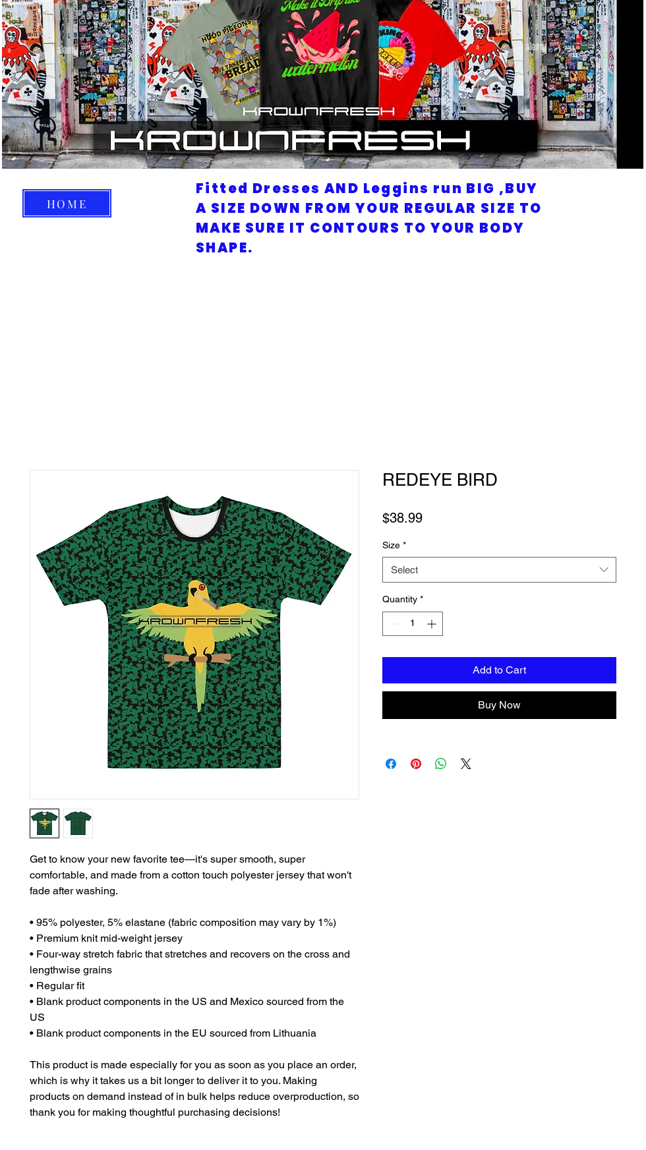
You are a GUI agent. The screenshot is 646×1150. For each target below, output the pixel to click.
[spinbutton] (413, 623)
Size (394, 545)
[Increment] (433, 623)
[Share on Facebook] (391, 764)
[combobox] (499, 570)
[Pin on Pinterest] (416, 764)
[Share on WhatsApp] (441, 764)
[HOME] (67, 203)
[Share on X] (466, 764)
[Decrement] (392, 623)
